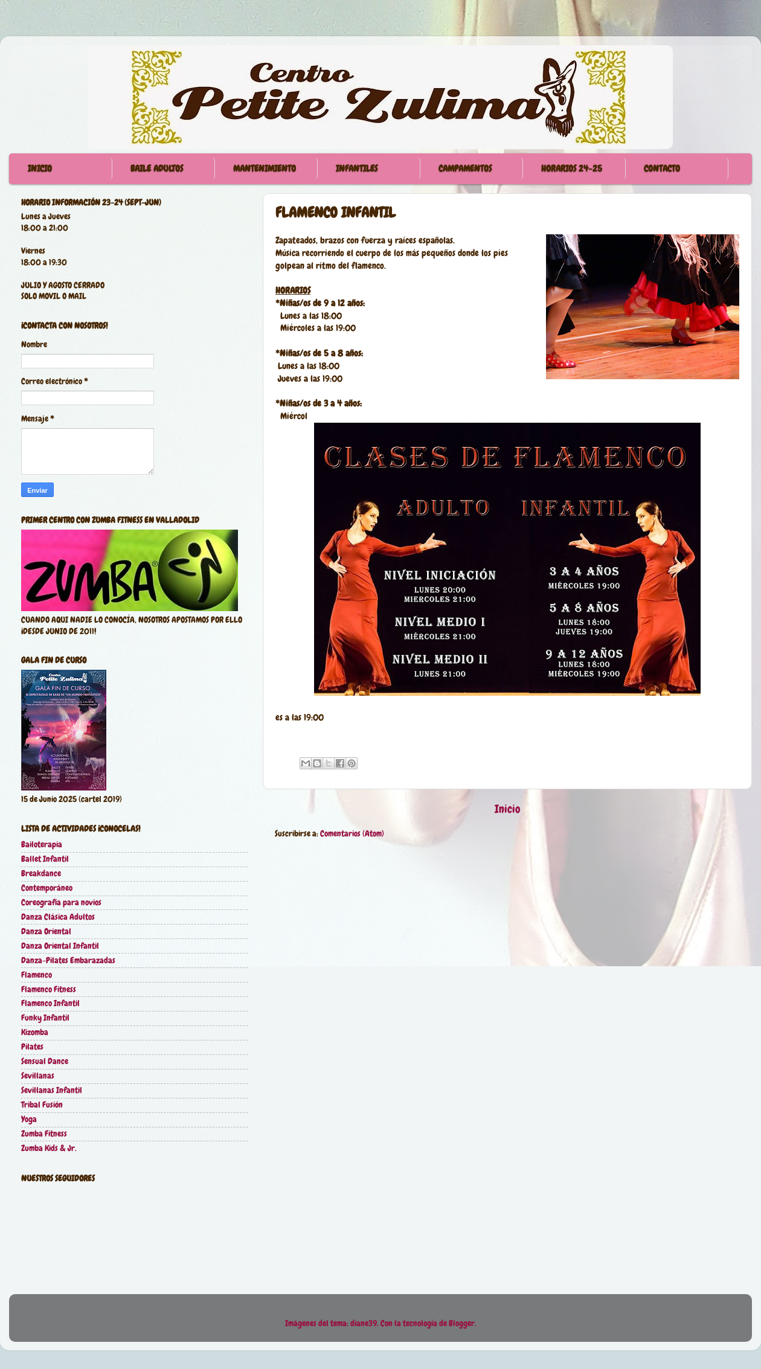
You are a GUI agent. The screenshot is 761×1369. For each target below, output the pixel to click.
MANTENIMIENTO (264, 168)
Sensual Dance (44, 1061)
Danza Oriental (46, 931)
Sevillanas (37, 1076)
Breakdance (41, 873)
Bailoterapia (41, 844)
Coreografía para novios (61, 902)
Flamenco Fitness (48, 989)
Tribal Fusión (42, 1105)
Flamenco (36, 975)
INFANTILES (356, 168)
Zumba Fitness (44, 1134)
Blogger (462, 1323)
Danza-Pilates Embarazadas (68, 960)
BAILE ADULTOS (156, 168)
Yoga (29, 1119)
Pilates (32, 1047)
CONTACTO (662, 168)
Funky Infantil (45, 1018)
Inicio (508, 808)
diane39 (363, 1323)
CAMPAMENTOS (465, 168)
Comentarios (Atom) (352, 834)
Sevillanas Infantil (51, 1090)
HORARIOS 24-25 (571, 168)
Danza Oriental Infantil (60, 946)
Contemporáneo (46, 888)
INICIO (40, 168)
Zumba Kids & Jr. (49, 1148)
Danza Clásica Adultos (58, 917)
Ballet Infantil (45, 859)
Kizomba (34, 1032)
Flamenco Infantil (50, 1003)
